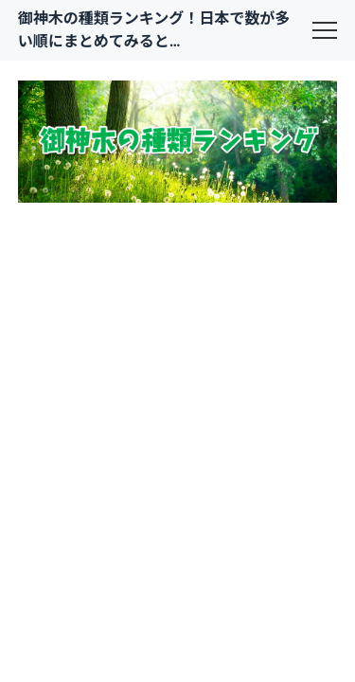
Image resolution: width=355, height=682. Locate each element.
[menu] (324, 30)
